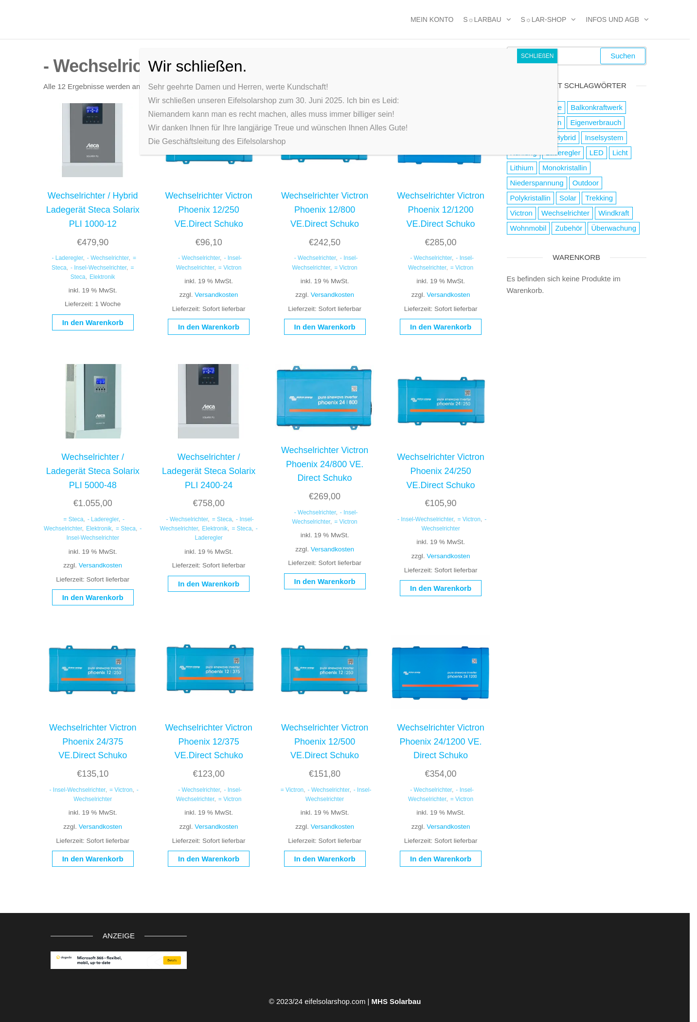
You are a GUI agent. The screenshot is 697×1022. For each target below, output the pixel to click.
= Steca (73, 519)
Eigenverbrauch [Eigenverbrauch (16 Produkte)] (595, 122)
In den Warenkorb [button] (93, 322)
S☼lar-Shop (544, 19)
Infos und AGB (612, 19)
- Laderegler (67, 258)
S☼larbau (482, 19)
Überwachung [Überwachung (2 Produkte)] (613, 228)
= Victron (229, 267)
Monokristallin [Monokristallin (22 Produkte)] (564, 168)
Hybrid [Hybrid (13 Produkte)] (565, 137)
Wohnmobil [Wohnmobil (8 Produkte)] (528, 228)
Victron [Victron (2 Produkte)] (521, 213)
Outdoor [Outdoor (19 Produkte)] (585, 183)
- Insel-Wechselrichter (98, 267)
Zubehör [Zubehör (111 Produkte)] (568, 228)
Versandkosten (216, 294)
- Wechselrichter (108, 258)
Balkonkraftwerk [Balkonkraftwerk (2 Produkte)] (597, 107)
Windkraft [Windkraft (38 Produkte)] (613, 213)
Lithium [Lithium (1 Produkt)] (522, 168)
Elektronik (102, 277)
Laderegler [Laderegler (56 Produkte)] (563, 152)
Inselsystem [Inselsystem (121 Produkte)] (604, 137)
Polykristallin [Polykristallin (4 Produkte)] (530, 198)
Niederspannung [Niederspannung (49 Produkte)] (537, 183)
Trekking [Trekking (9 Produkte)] (599, 198)
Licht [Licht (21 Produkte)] (620, 152)
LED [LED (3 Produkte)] (597, 152)
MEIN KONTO (432, 19)
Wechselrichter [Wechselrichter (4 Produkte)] (565, 213)
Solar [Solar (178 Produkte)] (567, 198)
